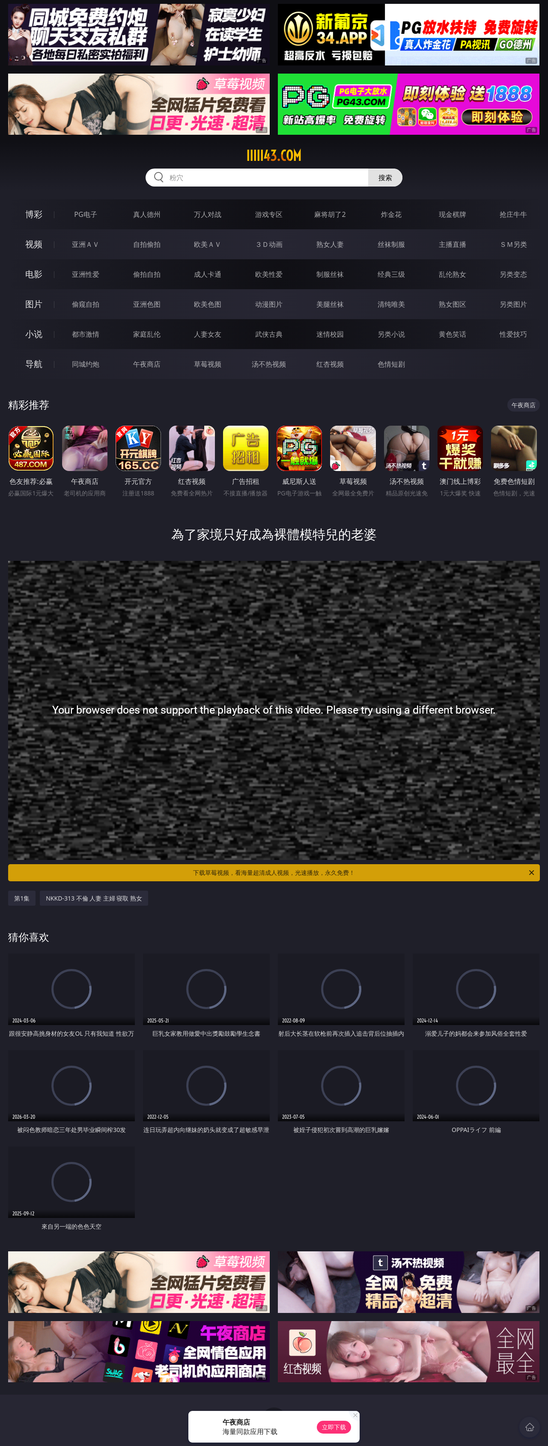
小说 (33, 334)
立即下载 (334, 1427)
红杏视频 (330, 364)
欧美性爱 (269, 274)
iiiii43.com (273, 155)
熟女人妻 (330, 244)
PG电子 (85, 214)
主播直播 (452, 244)
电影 (33, 274)
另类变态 (513, 274)
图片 (33, 304)
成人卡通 (207, 274)
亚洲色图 (147, 304)
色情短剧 (391, 364)
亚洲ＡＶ (85, 244)
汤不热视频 (269, 364)
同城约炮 (85, 364)
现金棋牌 (452, 214)
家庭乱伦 (147, 334)
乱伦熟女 (452, 274)
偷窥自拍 (85, 304)
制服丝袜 (330, 274)
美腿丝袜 (330, 304)
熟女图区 (452, 304)
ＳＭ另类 (513, 244)
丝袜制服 (391, 244)
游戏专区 (269, 214)
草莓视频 (207, 364)
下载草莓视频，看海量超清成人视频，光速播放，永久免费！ (364, 873)
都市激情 (85, 334)
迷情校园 (330, 334)
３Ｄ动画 (269, 244)
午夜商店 (147, 364)
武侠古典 (269, 334)
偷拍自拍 (147, 274)
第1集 (22, 898)
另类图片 (513, 304)
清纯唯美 (391, 304)
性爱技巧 (513, 334)
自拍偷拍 (147, 244)
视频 (33, 244)
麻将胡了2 (329, 214)
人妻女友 (207, 334)
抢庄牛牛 (513, 214)
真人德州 (147, 214)
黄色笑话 (452, 334)
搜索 (385, 177)
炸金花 (391, 214)
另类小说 (391, 334)
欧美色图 (207, 304)
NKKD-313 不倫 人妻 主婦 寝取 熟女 (94, 898)
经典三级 (391, 274)
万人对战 (207, 214)
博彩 (33, 214)
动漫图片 (269, 304)
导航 (33, 364)
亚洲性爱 (85, 274)
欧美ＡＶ (207, 244)
